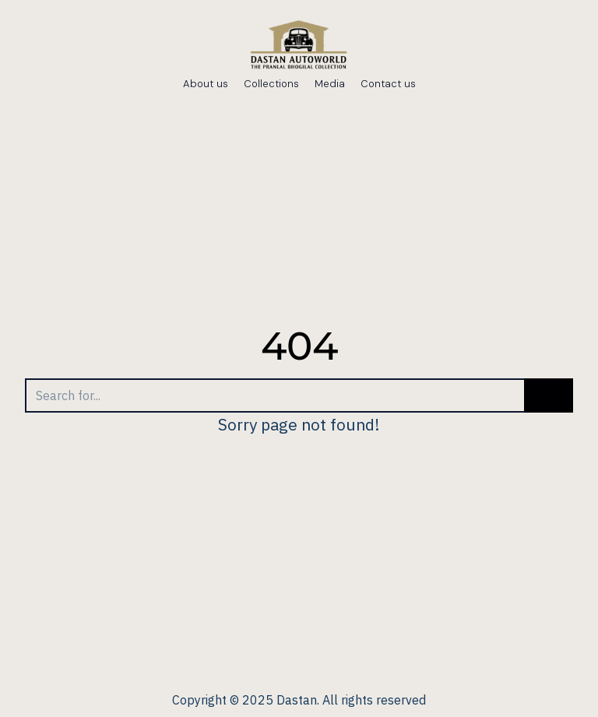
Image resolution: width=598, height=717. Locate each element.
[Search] (274, 395)
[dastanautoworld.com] (299, 47)
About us (205, 83)
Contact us (388, 83)
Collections (271, 83)
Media (330, 83)
